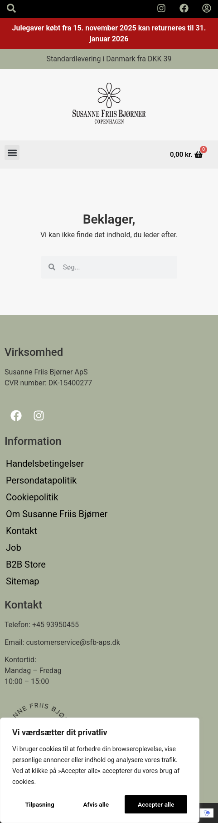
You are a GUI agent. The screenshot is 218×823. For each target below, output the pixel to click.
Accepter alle (155, 804)
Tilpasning (39, 804)
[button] (12, 152)
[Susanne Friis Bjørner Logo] (109, 105)
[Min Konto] (206, 8)
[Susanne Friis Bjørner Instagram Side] (161, 8)
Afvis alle (96, 804)
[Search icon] (11, 8)
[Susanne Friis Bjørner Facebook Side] (184, 8)
